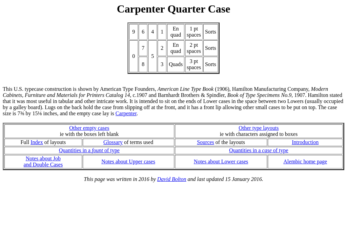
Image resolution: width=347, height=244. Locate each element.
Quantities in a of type (89, 150)
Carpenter (126, 113)
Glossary (113, 142)
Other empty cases (89, 128)
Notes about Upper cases (128, 161)
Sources (205, 142)
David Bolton (171, 179)
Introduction (305, 142)
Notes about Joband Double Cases (43, 161)
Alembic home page (305, 161)
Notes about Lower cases (221, 161)
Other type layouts (259, 128)
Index (36, 142)
